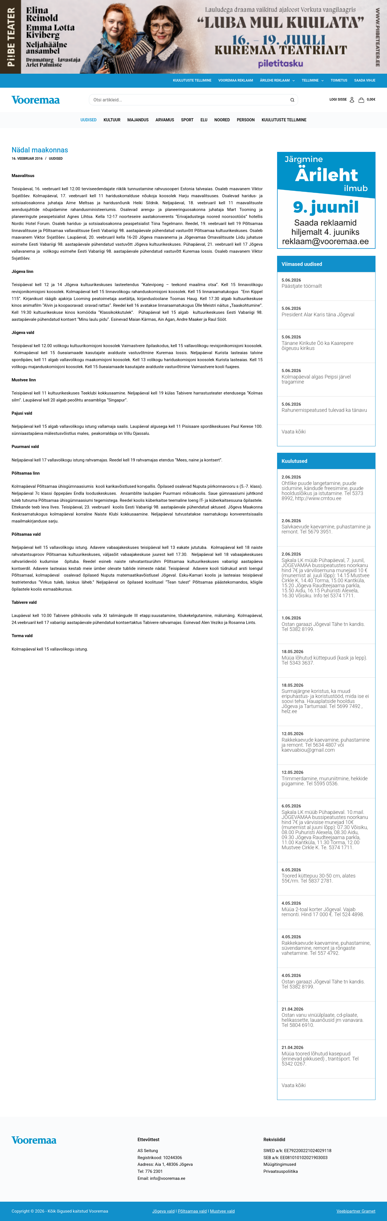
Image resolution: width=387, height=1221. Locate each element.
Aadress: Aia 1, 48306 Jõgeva (165, 1164)
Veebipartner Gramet (356, 1211)
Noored (222, 120)
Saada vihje (364, 80)
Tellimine (314, 80)
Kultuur (111, 120)
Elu (204, 120)
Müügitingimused (280, 1164)
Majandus (137, 120)
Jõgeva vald (163, 1211)
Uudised (88, 120)
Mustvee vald (222, 1211)
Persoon (246, 120)
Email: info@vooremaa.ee (161, 1178)
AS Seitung (147, 1150)
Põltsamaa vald (192, 1211)
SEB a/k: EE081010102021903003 (296, 1157)
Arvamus (165, 120)
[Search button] (292, 99)
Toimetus (339, 80)
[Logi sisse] (342, 100)
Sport (187, 120)
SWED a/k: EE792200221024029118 (297, 1150)
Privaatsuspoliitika (281, 1171)
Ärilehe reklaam (278, 80)
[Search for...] (188, 99)
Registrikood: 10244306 (159, 1157)
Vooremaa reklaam (235, 80)
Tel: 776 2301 (150, 1171)
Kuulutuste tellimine (192, 80)
